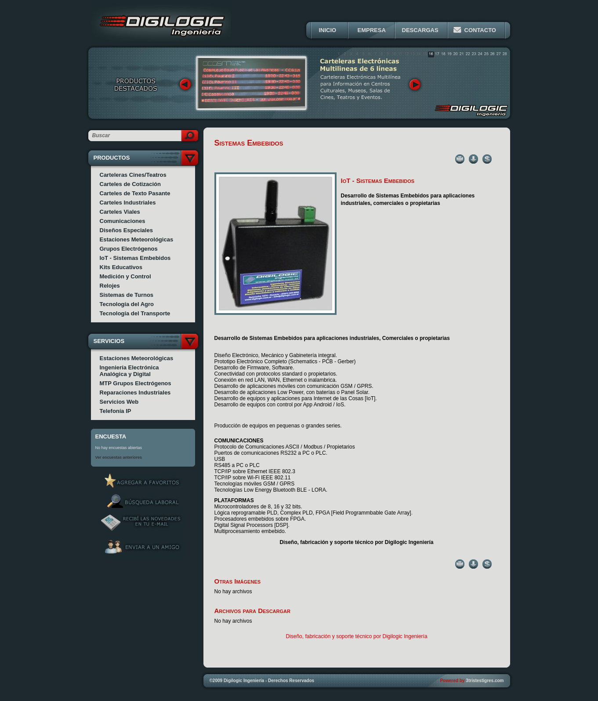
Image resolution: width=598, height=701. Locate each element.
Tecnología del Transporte (135, 313)
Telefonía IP (115, 411)
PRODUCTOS (112, 157)
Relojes (110, 285)
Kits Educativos (121, 267)
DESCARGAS (420, 30)
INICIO (328, 30)
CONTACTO (480, 30)
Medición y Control (125, 276)
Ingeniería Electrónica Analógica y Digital (129, 370)
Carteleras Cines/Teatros (133, 175)
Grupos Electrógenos (129, 248)
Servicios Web (119, 401)
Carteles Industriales (128, 202)
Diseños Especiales (126, 230)
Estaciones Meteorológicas (137, 239)
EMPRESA (372, 30)
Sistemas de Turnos (127, 295)
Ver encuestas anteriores (118, 457)
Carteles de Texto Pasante (135, 193)
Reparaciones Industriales (135, 392)
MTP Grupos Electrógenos (135, 383)
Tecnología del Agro (127, 304)
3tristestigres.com (485, 680)
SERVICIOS (109, 341)
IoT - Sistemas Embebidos (135, 258)
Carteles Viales (120, 211)
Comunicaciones (122, 221)
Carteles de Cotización (130, 184)
